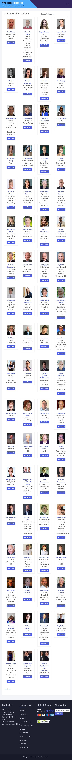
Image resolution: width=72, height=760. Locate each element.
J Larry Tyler (44, 265)
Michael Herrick (11, 517)
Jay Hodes (61, 265)
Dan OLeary (61, 81)
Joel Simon (61, 338)
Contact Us (23, 714)
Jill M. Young (44, 300)
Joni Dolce (27, 373)
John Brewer (11, 373)
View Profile (10, 43)
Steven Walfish (44, 590)
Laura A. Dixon (28, 446)
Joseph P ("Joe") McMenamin (44, 375)
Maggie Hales (11, 480)
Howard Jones (27, 265)
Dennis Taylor (27, 118)
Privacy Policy (28, 726)
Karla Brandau (11, 413)
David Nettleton (11, 118)
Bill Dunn (11, 81)
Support (22, 718)
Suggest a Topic (25, 736)
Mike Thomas (61, 517)
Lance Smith (61, 413)
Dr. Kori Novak (27, 158)
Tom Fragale (44, 626)
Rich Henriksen (61, 557)
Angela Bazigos (44, 32)
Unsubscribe (24, 747)
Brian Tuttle (44, 81)
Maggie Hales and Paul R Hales (27, 482)
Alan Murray (11, 32)
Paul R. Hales (10, 557)
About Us (23, 711)
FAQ (21, 726)
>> (9, 689)
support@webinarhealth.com (11, 724)
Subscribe (59, 714)
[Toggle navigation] (67, 4)
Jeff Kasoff (11, 300)
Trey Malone (61, 626)
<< (5, 689)
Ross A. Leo (11, 590)
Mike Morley (44, 517)
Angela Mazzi (61, 32)
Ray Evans (27, 557)
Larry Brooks (11, 446)
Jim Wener (11, 338)
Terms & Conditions (26, 722)
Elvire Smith (44, 192)
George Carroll (28, 229)
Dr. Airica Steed (61, 118)
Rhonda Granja (44, 557)
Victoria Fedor (11, 664)
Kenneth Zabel (44, 413)
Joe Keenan (28, 338)
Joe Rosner (44, 338)
